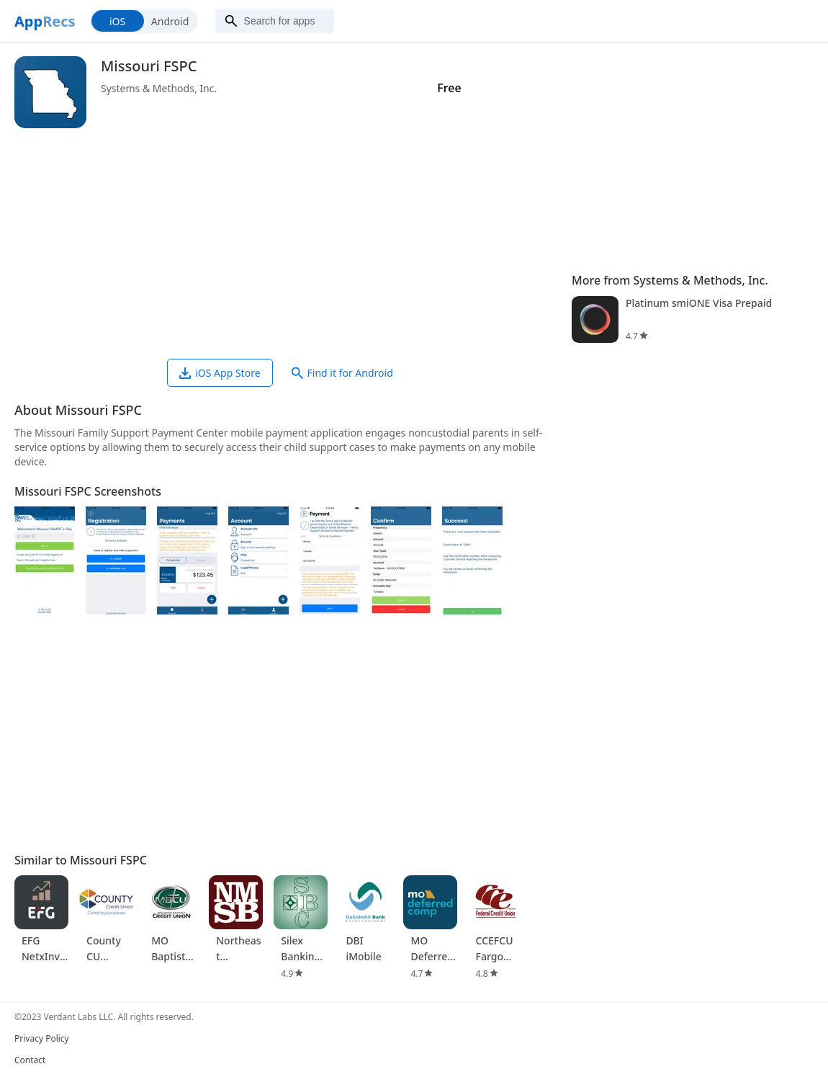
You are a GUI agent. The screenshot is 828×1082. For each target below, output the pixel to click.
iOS (117, 21)
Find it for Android (342, 373)
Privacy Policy (41, 1038)
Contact (29, 1060)
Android (170, 21)
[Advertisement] (285, 243)
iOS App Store (219, 373)
